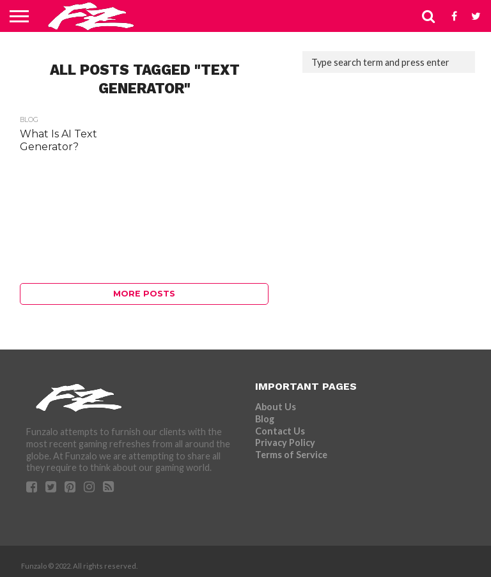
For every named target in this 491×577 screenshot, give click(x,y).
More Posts (144, 293)
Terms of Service (291, 454)
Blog (264, 418)
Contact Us (280, 431)
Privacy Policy (285, 442)
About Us (275, 406)
